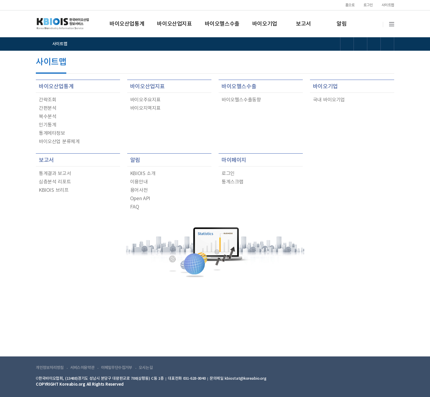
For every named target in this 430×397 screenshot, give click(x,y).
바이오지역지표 (145, 108)
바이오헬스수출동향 (241, 100)
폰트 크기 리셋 (374, 44)
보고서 (303, 24)
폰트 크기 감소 (387, 44)
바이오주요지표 (145, 100)
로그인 (368, 5)
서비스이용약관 (82, 367)
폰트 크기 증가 (360, 44)
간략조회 (47, 100)
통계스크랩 (232, 182)
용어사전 (139, 190)
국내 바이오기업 (329, 100)
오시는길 (146, 367)
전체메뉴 (391, 24)
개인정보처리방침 (50, 367)
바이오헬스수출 (222, 24)
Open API (140, 198)
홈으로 (350, 5)
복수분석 (47, 116)
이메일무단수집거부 (116, 367)
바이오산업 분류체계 (59, 141)
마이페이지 (234, 160)
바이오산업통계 (127, 24)
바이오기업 (264, 24)
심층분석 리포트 (55, 182)
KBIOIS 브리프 (53, 190)
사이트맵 (388, 5)
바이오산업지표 (174, 24)
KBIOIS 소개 (143, 173)
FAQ (134, 207)
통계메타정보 (52, 133)
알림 (341, 24)
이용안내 (139, 182)
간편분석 (47, 108)
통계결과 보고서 (55, 173)
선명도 (347, 44)
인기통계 (47, 125)
